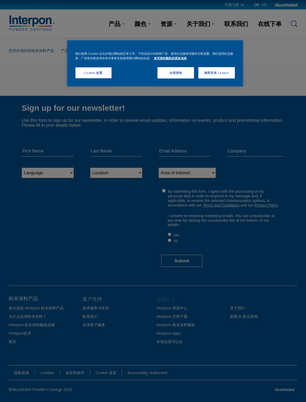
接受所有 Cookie (216, 73)
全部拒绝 (175, 73)
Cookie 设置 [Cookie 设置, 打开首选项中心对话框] (93, 73)
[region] (155, 63)
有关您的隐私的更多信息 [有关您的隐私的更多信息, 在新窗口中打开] (170, 58)
